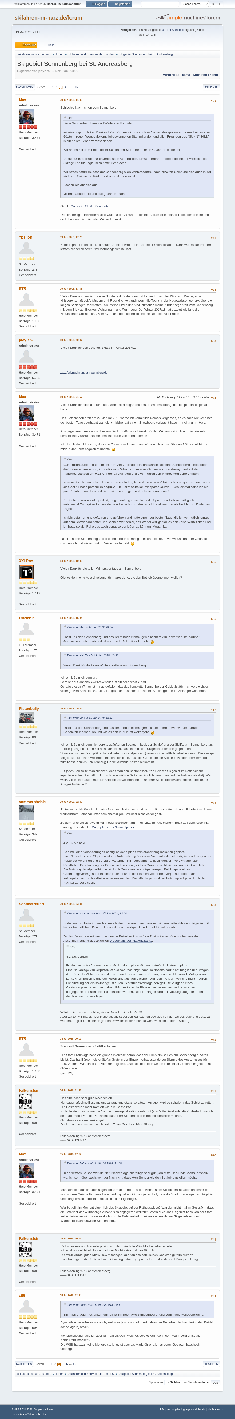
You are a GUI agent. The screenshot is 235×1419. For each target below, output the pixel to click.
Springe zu (156, 1382)
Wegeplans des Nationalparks (113, 827)
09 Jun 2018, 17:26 (71, 237)
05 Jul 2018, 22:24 (70, 1295)
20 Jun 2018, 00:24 (71, 708)
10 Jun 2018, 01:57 (71, 396)
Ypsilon (25, 237)
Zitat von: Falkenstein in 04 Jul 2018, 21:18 (94, 1163)
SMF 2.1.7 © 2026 (22, 1409)
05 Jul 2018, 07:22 (70, 1154)
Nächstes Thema (205, 74)
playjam (26, 340)
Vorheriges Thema (176, 74)
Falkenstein (29, 1090)
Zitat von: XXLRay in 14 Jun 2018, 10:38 (93, 655)
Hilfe (161, 1409)
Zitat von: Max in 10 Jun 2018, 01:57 (90, 627)
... (72, 87)
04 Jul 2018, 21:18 (70, 1090)
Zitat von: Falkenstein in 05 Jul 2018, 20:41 (94, 1304)
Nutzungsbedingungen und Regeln (185, 1409)
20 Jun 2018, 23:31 (71, 904)
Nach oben (24, 1364)
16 (76, 87)
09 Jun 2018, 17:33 (71, 288)
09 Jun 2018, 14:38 (71, 99)
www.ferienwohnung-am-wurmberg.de (84, 372)
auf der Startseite (173, 30)
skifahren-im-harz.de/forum (48, 17)
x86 (22, 1295)
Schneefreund (31, 904)
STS (22, 289)
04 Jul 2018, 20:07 (70, 1038)
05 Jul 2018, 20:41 (70, 1238)
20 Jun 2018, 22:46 (71, 801)
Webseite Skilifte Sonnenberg (91, 206)
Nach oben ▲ (215, 1409)
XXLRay (26, 561)
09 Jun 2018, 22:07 (71, 340)
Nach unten (24, 87)
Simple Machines (43, 1409)
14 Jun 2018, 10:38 (71, 560)
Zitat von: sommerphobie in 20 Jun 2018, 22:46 (97, 913)
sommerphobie (32, 802)
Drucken (211, 87)
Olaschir (26, 618)
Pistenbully (29, 709)
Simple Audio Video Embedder (29, 1414)
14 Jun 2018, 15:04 (71, 618)
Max (22, 100)
